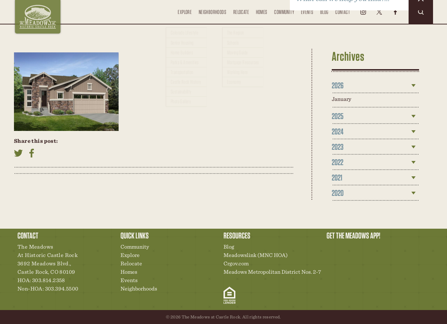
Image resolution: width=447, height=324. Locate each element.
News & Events (380, 249)
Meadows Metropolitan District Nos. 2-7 (272, 271)
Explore (184, 16)
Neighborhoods (212, 11)
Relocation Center (344, 249)
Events (307, 11)
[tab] (375, 85)
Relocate (240, 16)
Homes (261, 11)
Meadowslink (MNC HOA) (256, 255)
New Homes (368, 249)
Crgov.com (236, 263)
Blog (324, 11)
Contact (342, 11)
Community (284, 11)
